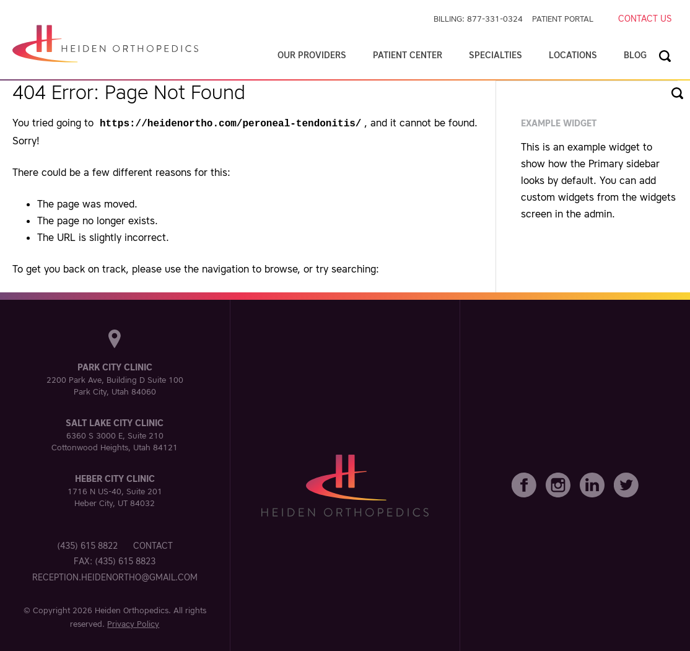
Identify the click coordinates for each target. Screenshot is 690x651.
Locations (573, 55)
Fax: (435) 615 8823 (114, 560)
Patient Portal (562, 19)
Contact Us (644, 18)
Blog (635, 55)
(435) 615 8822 (87, 544)
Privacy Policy (133, 623)
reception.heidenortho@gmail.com (115, 576)
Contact (153, 544)
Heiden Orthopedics (131, 609)
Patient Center (407, 55)
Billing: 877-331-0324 (478, 19)
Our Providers (311, 55)
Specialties (495, 55)
